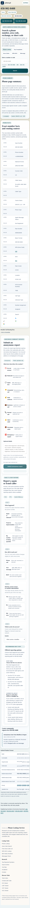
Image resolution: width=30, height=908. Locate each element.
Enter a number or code (8, 57)
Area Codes (6, 53)
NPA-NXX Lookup (6, 851)
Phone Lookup (7, 49)
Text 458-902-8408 (21, 21)
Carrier (7, 635)
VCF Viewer (5, 888)
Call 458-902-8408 (7, 21)
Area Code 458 (12, 12)
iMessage (22, 53)
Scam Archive (5, 864)
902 (16, 260)
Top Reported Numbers (8, 862)
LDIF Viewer (5, 885)
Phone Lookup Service (16, 828)
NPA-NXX (14, 53)
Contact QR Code (6, 880)
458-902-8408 (19, 811)
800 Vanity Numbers (7, 853)
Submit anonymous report (15, 466)
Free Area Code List (7, 848)
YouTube (4, 867)
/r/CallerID (4, 869)
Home (3, 12)
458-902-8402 (10, 811)
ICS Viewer (5, 883)
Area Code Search (7, 846)
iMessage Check (6, 856)
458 (16, 251)
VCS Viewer (5, 890)
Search (15, 70)
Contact (4, 872)
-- (5, 332)
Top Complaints (18, 49)
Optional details (7, 441)
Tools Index (5, 878)
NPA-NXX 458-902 (6, 16)
